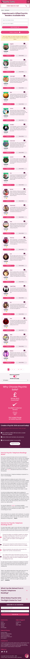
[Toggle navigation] (28, 1)
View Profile (21, 55)
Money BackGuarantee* (15, 399)
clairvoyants (8, 537)
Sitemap (20, 657)
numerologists (19, 538)
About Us (3, 623)
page (5, 535)
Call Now (8, 55)
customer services (15, 645)
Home (2, 10)
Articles (2, 626)
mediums (13, 537)
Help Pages (18, 625)
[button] (15, 6)
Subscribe (15, 614)
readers (13, 505)
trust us (9, 469)
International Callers (12, 657)
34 (18, 369)
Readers (3, 625)
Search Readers (15, 27)
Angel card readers (11, 538)
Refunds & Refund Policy (6, 634)
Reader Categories (15, 32)
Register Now (15, 443)
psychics (18, 537)
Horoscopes (3, 627)
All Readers (7, 10)
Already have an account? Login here (15, 446)
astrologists (5, 540)
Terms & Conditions (5, 635)
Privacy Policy (4, 632)
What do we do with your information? (6, 637)
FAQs (17, 623)
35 (21, 369)
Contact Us (18, 622)
